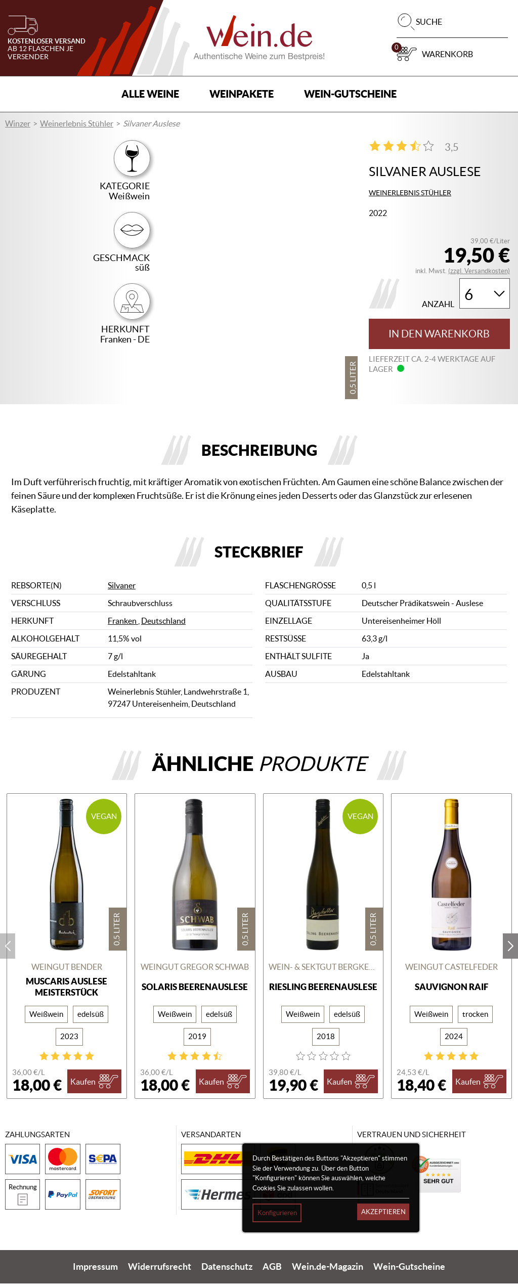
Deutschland (163, 624)
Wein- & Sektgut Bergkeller (323, 969)
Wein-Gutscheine (350, 94)
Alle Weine (150, 94)
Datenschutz (226, 1270)
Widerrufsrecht (159, 1270)
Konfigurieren (277, 1213)
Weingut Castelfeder (451, 969)
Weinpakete (241, 94)
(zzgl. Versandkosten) (479, 271)
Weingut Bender (66, 969)
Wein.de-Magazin (327, 1270)
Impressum (95, 1270)
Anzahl (438, 304)
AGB (272, 1270)
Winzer (17, 123)
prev (7, 949)
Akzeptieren (383, 1212)
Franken (123, 624)
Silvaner (122, 588)
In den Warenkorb (439, 333)
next (510, 949)
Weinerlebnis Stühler (76, 123)
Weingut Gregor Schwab (195, 969)
